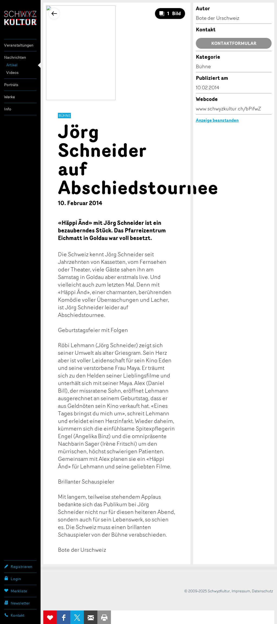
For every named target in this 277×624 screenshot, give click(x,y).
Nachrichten (15, 57)
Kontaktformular (233, 43)
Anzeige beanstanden (217, 120)
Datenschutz (262, 590)
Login (12, 579)
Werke (9, 97)
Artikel (12, 65)
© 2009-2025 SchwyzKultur (207, 590)
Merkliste (15, 591)
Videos (12, 72)
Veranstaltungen (18, 45)
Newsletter (17, 603)
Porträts (11, 84)
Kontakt (14, 615)
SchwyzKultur (20, 18)
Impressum (241, 590)
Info (7, 109)
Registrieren (18, 566)
